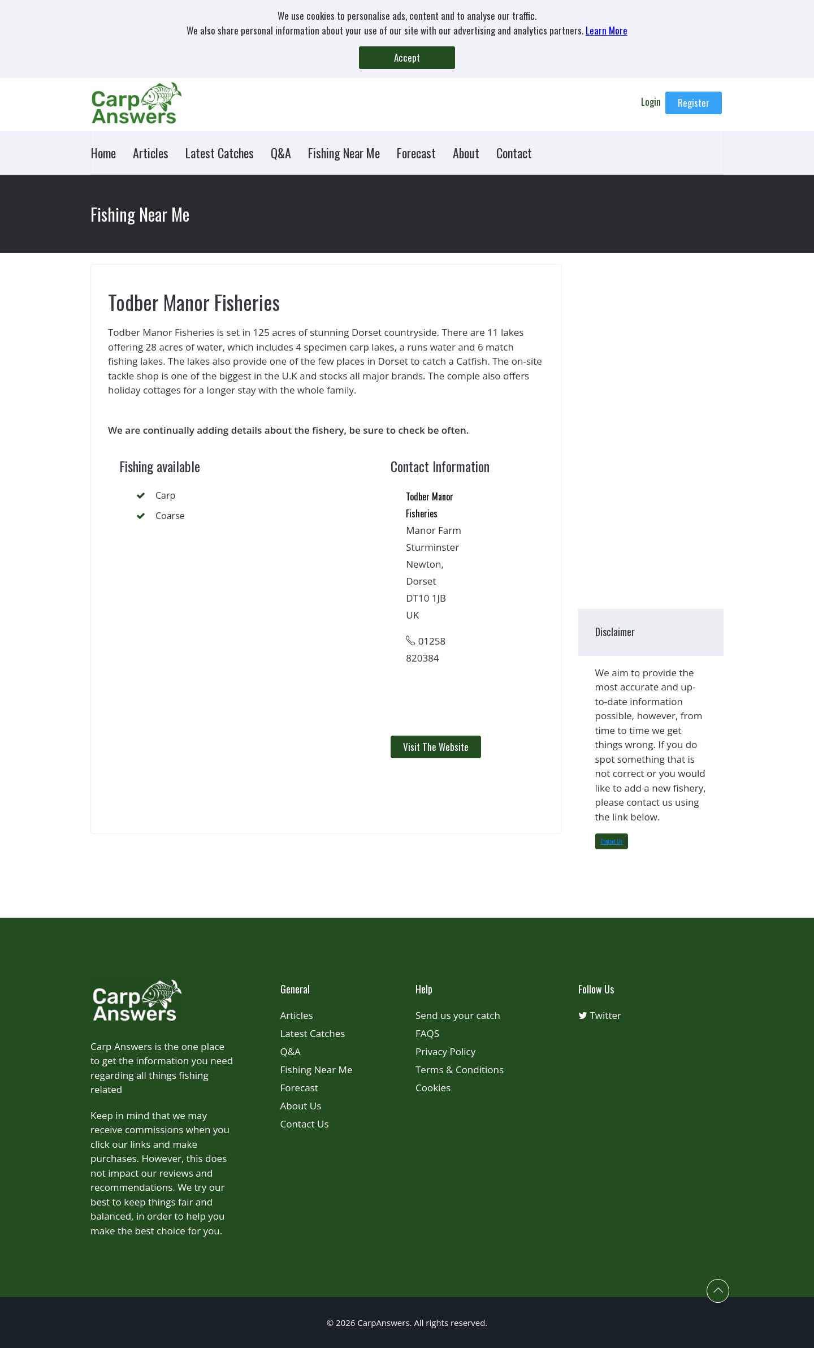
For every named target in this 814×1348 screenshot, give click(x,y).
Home (103, 153)
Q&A (281, 153)
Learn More (606, 30)
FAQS (427, 1033)
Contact (514, 153)
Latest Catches (219, 153)
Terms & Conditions (459, 1069)
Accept (407, 57)
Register (693, 103)
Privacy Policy (445, 1051)
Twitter (599, 1015)
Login (652, 101)
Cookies (433, 1087)
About (466, 153)
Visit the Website (436, 747)
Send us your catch (457, 1015)
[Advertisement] (303, 627)
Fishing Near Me (344, 153)
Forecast (416, 153)
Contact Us (611, 841)
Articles (150, 153)
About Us (301, 1105)
